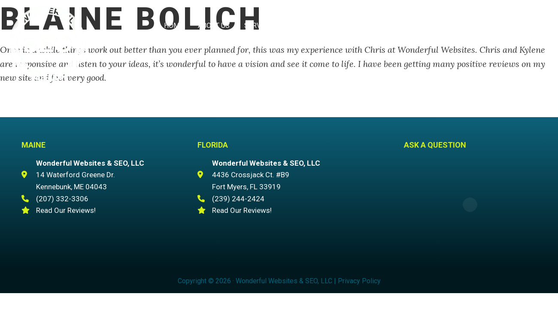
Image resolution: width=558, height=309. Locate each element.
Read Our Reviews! (66, 210)
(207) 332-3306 (479, 26)
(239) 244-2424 (238, 198)
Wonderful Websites (47, 43)
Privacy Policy (359, 281)
